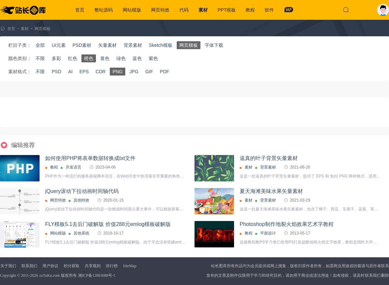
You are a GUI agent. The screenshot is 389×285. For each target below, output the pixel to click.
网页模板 (42, 28)
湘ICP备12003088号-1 (96, 275)
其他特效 (81, 200)
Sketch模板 (160, 45)
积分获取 (71, 266)
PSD (56, 71)
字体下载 (214, 45)
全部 (40, 45)
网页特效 (160, 10)
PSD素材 (82, 45)
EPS (84, 71)
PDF (164, 71)
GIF (149, 71)
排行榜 (112, 266)
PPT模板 (227, 10)
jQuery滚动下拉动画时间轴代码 (82, 191)
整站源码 (103, 10)
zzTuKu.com (49, 275)
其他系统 (81, 233)
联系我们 (29, 266)
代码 (184, 10)
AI (70, 71)
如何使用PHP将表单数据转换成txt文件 (90, 158)
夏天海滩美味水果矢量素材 (271, 191)
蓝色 (137, 58)
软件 (269, 10)
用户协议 (50, 266)
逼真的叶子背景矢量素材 (269, 158)
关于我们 (8, 266)
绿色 (121, 58)
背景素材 (133, 45)
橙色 (88, 58)
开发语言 (73, 167)
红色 (72, 58)
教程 (250, 10)
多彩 (56, 58)
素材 (203, 10)
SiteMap (129, 266)
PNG (117, 71)
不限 (40, 58)
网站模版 (132, 10)
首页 (79, 10)
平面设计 (268, 233)
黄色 (104, 58)
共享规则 (93, 266)
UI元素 (59, 45)
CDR (100, 71)
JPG (134, 71)
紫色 (153, 58)
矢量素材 (107, 45)
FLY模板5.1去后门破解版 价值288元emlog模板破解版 (108, 224)
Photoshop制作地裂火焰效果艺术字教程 (287, 224)
